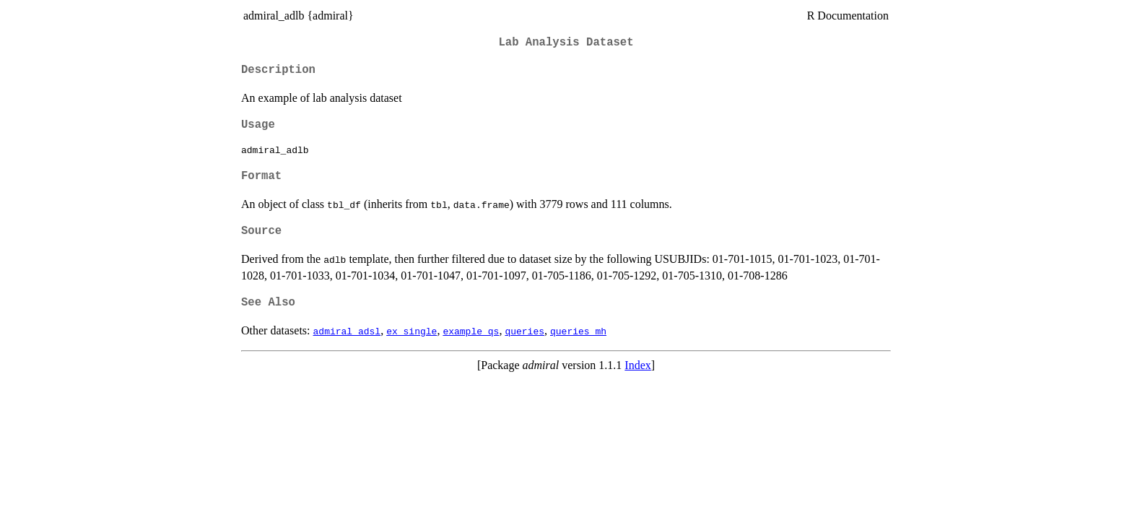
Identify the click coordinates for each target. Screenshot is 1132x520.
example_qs (471, 330)
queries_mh (578, 330)
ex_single (411, 330)
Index (637, 365)
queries (524, 330)
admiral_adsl (347, 330)
